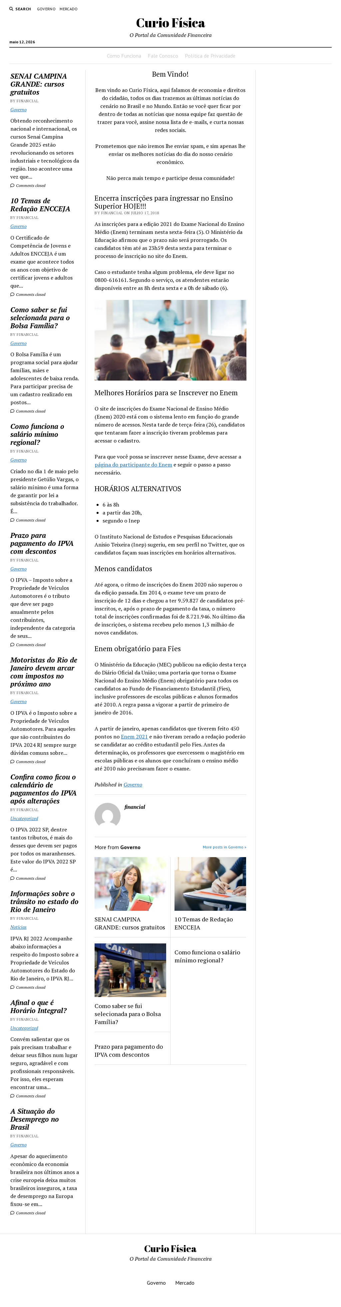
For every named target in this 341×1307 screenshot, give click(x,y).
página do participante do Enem (133, 464)
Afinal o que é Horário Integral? (38, 1006)
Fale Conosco (163, 55)
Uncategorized (24, 818)
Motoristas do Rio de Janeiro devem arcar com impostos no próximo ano (43, 672)
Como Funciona (124, 55)
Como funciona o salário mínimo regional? (37, 434)
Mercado (69, 8)
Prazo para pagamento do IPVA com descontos (42, 543)
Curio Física (170, 22)
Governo (46, 8)
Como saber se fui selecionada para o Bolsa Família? (40, 318)
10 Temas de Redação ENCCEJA (40, 205)
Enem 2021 (134, 736)
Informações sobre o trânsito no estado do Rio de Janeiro (44, 901)
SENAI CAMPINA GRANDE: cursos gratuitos (38, 84)
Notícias (18, 927)
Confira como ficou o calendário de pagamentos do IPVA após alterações (43, 789)
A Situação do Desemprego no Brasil (34, 1119)
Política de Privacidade (210, 55)
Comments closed (27, 185)
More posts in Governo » (224, 846)
